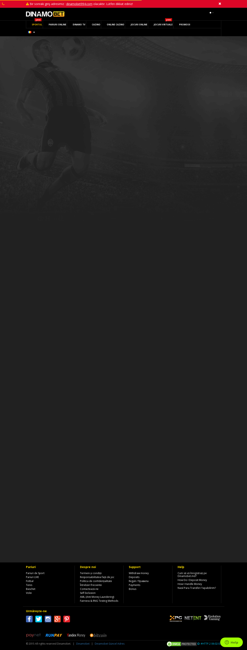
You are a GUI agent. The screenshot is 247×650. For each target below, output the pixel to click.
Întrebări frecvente (91, 585)
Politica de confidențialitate (96, 581)
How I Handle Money (190, 584)
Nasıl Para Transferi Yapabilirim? (197, 588)
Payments (134, 585)
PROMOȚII (184, 24)
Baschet (30, 589)
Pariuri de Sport (35, 573)
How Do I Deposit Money (192, 580)
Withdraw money (139, 573)
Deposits (134, 577)
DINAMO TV (79, 24)
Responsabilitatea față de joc (97, 577)
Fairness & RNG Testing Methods (99, 601)
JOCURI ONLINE (139, 24)
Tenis (29, 585)
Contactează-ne (89, 589)
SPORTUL (37, 24)
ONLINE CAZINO (115, 24)
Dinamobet (83, 643)
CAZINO (96, 24)
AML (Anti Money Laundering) (97, 597)
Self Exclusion (88, 593)
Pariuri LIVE (32, 577)
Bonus (132, 589)
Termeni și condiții (91, 573)
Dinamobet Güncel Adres (109, 643)
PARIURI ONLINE (57, 24)
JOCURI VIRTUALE (163, 24)
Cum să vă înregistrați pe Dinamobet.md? (192, 574)
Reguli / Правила (139, 581)
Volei (29, 593)
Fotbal (29, 581)
